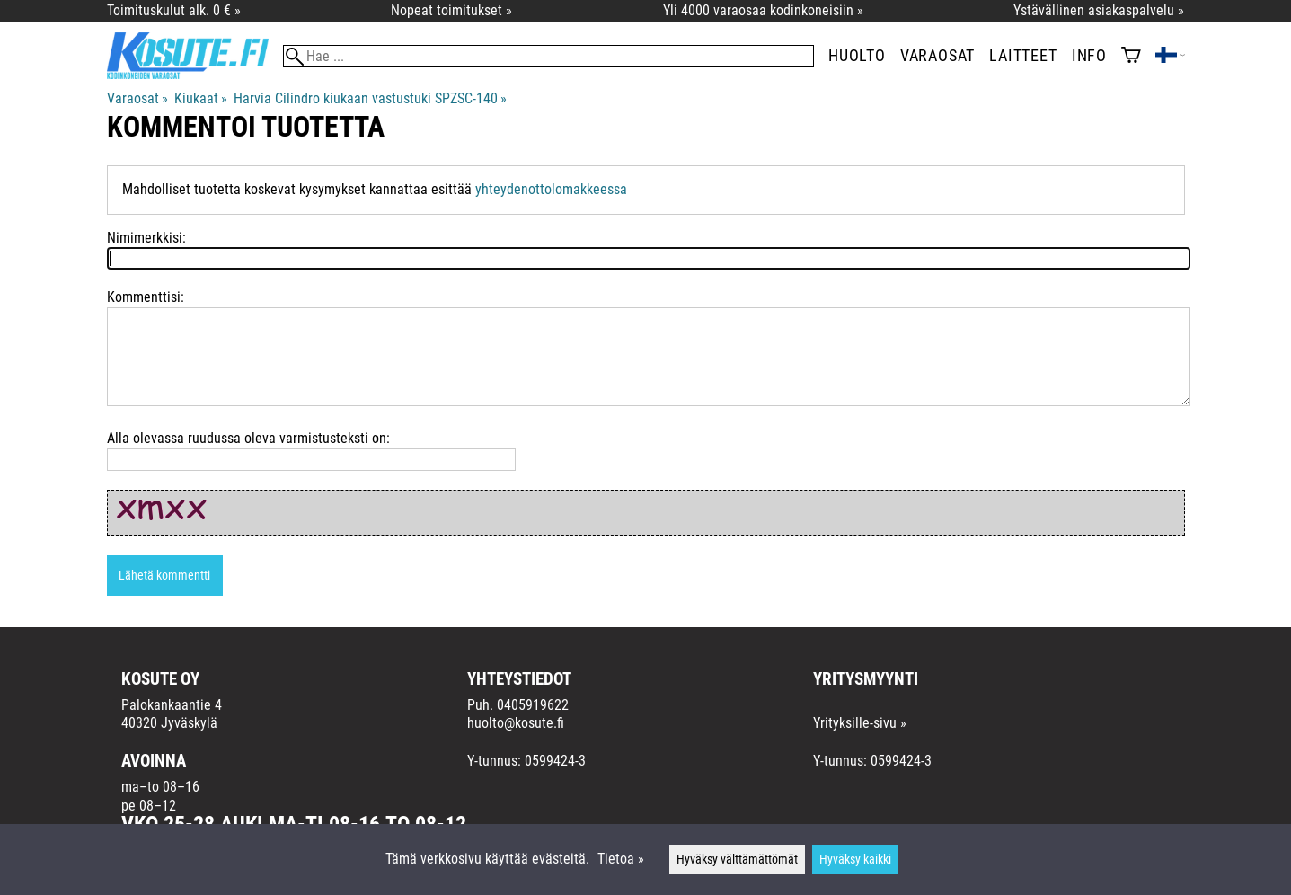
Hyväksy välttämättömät (737, 859)
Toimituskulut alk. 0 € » (174, 10)
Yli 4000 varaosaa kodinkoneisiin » (763, 10)
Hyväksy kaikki (855, 859)
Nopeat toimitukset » (451, 10)
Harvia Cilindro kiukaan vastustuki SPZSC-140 (370, 98)
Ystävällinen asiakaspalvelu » (1098, 10)
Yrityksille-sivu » (859, 722)
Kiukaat (200, 98)
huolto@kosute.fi (515, 722)
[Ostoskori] (1131, 56)
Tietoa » (620, 858)
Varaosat (937, 56)
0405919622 (533, 704)
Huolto (857, 56)
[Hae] (548, 56)
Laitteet (1023, 56)
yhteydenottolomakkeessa (551, 189)
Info (1089, 56)
